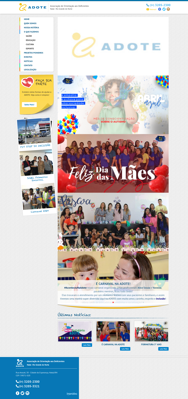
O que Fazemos (31, 31)
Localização (30, 69)
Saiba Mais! (29, 104)
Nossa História (31, 27)
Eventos (28, 57)
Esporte (30, 48)
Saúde (29, 36)
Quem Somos (30, 23)
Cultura (30, 44)
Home (26, 19)
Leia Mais (87, 345)
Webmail (151, 9)
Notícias (28, 61)
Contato (28, 65)
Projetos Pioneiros (33, 52)
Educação (30, 40)
